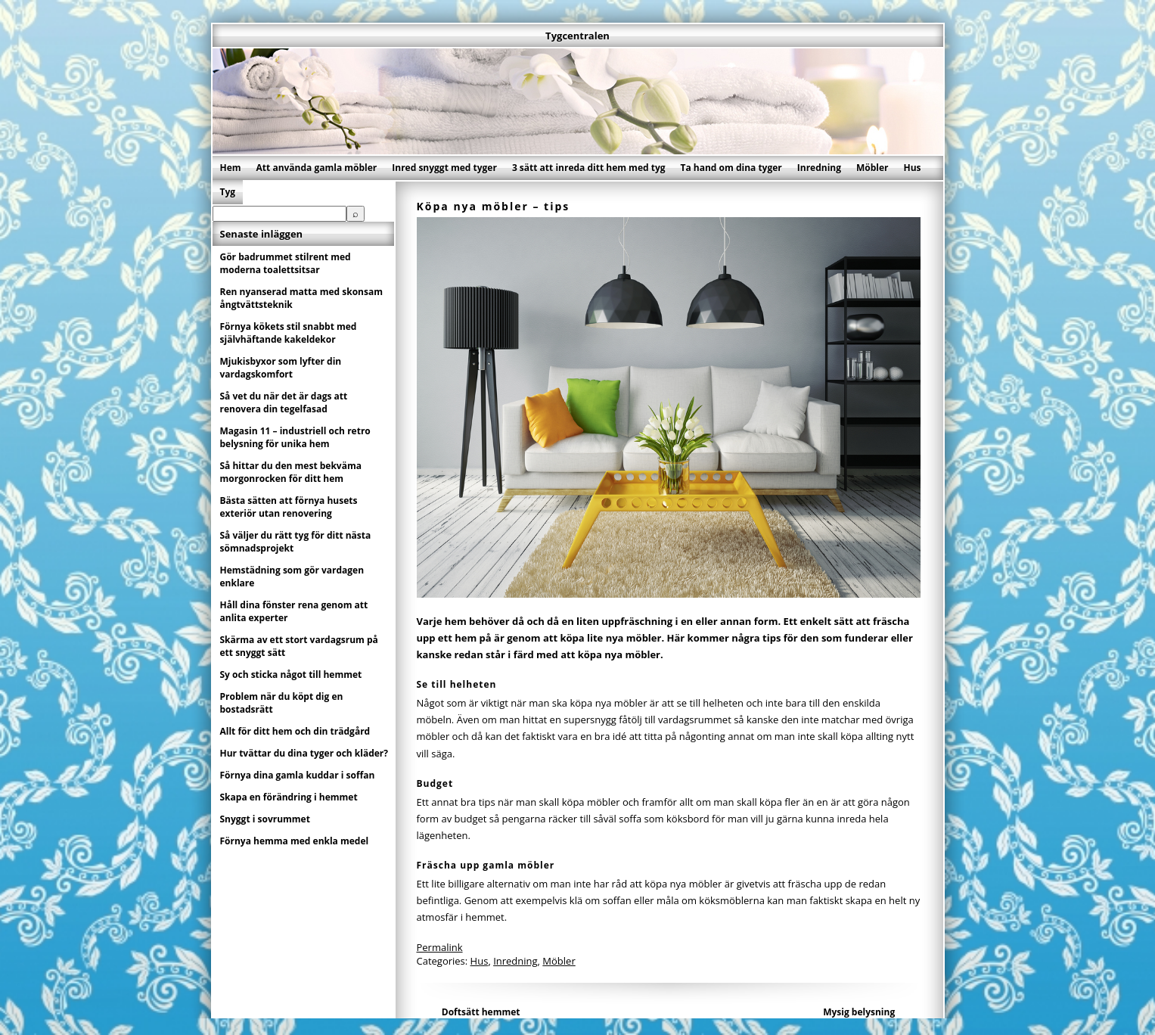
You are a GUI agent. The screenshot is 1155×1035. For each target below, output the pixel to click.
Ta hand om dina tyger (731, 167)
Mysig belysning (859, 1011)
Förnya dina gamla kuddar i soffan (297, 775)
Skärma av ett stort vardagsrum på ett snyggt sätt (299, 646)
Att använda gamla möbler (316, 167)
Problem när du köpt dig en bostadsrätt (281, 703)
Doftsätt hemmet (481, 1011)
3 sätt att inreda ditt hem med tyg (589, 167)
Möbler (872, 167)
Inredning (819, 167)
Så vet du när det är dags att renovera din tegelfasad (284, 402)
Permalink (440, 947)
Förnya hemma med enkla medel (294, 841)
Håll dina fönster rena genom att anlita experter (294, 611)
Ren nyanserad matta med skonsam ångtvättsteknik (301, 298)
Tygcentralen (577, 35)
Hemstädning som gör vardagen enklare (292, 576)
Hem (230, 167)
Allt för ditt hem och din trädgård (295, 731)
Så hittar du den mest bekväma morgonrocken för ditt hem (291, 472)
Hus (912, 167)
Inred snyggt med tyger (444, 167)
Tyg (228, 191)
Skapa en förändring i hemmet (289, 797)
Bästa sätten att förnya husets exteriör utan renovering (289, 507)
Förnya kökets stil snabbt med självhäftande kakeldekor (288, 333)
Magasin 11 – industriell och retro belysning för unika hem (295, 437)
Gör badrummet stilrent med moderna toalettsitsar (285, 263)
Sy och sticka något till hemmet (291, 674)
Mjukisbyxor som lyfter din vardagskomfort (281, 368)
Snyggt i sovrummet (265, 819)
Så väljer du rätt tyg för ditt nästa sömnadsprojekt (295, 542)
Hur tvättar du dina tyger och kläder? (304, 753)
